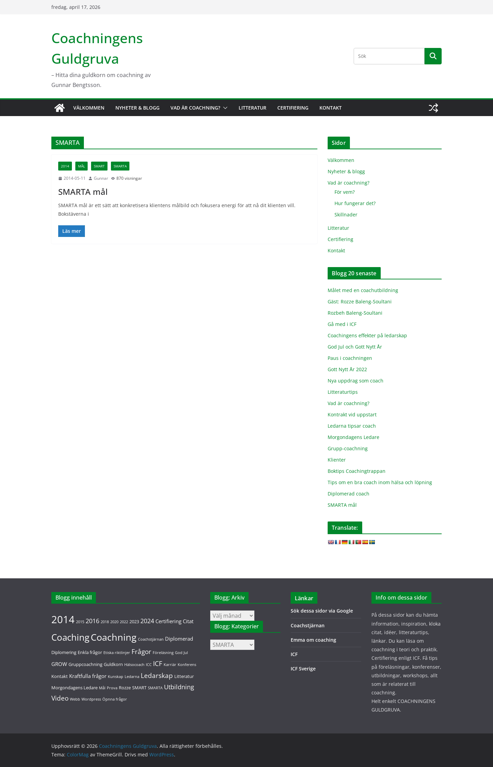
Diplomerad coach (348, 493)
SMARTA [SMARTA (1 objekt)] (155, 688)
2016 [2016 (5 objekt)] (92, 621)
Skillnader (345, 214)
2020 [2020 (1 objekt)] (114, 621)
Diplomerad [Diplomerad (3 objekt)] (179, 638)
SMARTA (120, 166)
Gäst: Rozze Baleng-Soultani (360, 301)
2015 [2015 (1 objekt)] (80, 621)
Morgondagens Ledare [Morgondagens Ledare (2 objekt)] (74, 687)
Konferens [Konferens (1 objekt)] (187, 664)
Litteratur (252, 107)
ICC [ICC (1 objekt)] (149, 664)
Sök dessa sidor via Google (322, 610)
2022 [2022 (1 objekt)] (124, 621)
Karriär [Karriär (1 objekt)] (170, 664)
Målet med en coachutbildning (363, 290)
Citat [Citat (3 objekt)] (188, 621)
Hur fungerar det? (355, 203)
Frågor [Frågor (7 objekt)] (141, 651)
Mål (81, 166)
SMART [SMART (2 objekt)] (139, 687)
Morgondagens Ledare (353, 437)
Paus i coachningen (350, 358)
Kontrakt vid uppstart (352, 414)
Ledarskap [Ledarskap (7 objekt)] (157, 675)
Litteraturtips (343, 392)
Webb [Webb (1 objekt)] (75, 699)
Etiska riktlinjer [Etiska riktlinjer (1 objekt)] (116, 652)
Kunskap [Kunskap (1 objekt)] (115, 676)
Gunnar (101, 178)
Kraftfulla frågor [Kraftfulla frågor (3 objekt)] (87, 675)
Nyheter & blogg (137, 107)
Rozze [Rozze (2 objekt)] (125, 687)
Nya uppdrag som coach (355, 380)
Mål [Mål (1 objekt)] (102, 688)
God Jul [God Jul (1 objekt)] (181, 652)
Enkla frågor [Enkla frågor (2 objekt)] (90, 652)
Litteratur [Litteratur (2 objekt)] (184, 676)
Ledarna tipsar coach (352, 426)
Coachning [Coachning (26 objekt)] (114, 637)
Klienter (337, 459)
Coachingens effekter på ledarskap (367, 335)
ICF (294, 654)
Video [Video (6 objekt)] (59, 698)
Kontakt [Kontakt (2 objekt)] (59, 676)
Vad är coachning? (195, 107)
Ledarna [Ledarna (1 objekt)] (132, 676)
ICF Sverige (303, 668)
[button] (224, 108)
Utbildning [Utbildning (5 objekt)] (179, 687)
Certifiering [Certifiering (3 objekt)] (168, 621)
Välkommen (88, 107)
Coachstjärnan (308, 625)
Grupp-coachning (348, 448)
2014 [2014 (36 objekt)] (63, 619)
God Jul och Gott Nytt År (355, 346)
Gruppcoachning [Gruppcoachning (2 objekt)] (85, 664)
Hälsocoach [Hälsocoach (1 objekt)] (134, 664)
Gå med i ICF (342, 324)
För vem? (344, 192)
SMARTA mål (83, 191)
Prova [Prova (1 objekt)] (112, 688)
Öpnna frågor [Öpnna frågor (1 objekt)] (114, 699)
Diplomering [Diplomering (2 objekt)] (63, 652)
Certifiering (292, 107)
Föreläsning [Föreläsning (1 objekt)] (163, 652)
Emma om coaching (313, 640)
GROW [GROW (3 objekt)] (59, 664)
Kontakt (330, 107)
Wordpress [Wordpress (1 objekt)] (91, 699)
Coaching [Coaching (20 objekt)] (70, 637)
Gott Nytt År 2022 (347, 369)
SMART (99, 166)
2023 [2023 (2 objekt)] (134, 621)
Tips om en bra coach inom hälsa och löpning (380, 482)
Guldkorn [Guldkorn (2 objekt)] (113, 664)
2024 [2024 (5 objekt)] (147, 621)
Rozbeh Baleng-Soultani (355, 313)
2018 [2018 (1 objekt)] (105, 621)
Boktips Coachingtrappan (356, 471)
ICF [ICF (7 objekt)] (157, 663)
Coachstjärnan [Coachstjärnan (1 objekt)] (151, 639)
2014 (65, 166)
